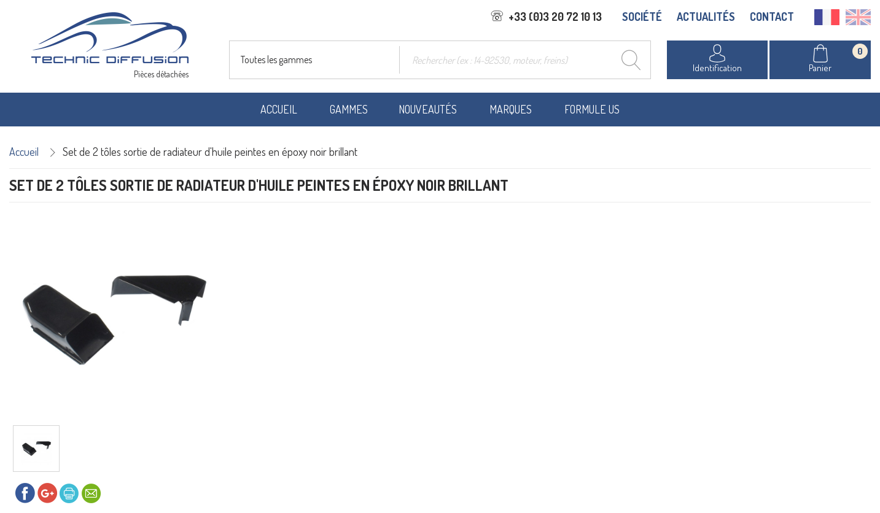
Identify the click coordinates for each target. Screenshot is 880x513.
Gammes (349, 109)
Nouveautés (428, 109)
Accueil (278, 109)
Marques (510, 109)
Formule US (592, 109)
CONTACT (772, 16)
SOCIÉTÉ (642, 16)
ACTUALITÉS (706, 16)
